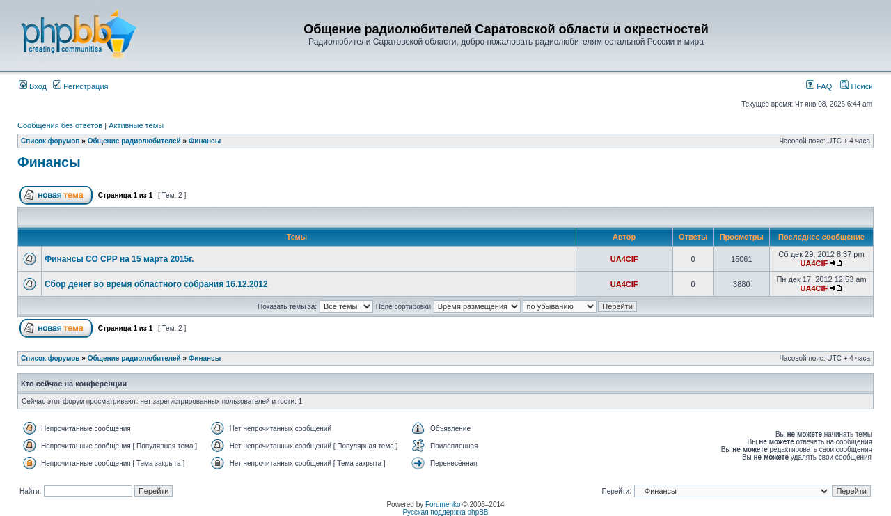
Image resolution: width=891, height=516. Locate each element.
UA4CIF (624, 259)
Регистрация (80, 86)
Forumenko (443, 504)
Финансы (205, 141)
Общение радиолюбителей (134, 141)
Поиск (856, 86)
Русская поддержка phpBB (445, 512)
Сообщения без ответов (59, 125)
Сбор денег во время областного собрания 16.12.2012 (156, 284)
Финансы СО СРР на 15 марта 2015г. (119, 259)
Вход (33, 86)
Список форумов (50, 141)
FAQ (819, 86)
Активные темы (136, 125)
